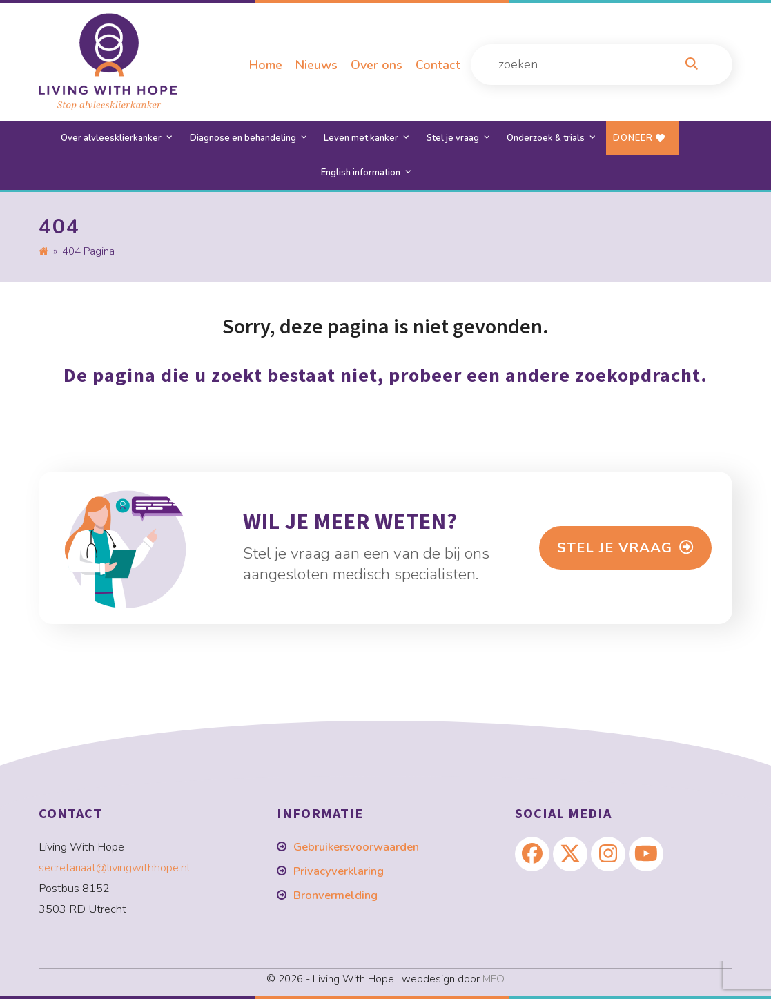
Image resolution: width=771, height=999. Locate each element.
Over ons (376, 65)
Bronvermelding (335, 895)
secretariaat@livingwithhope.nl (114, 867)
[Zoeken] (692, 64)
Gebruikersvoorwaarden (356, 847)
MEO (493, 979)
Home (265, 65)
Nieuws (316, 65)
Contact (438, 65)
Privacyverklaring (338, 871)
